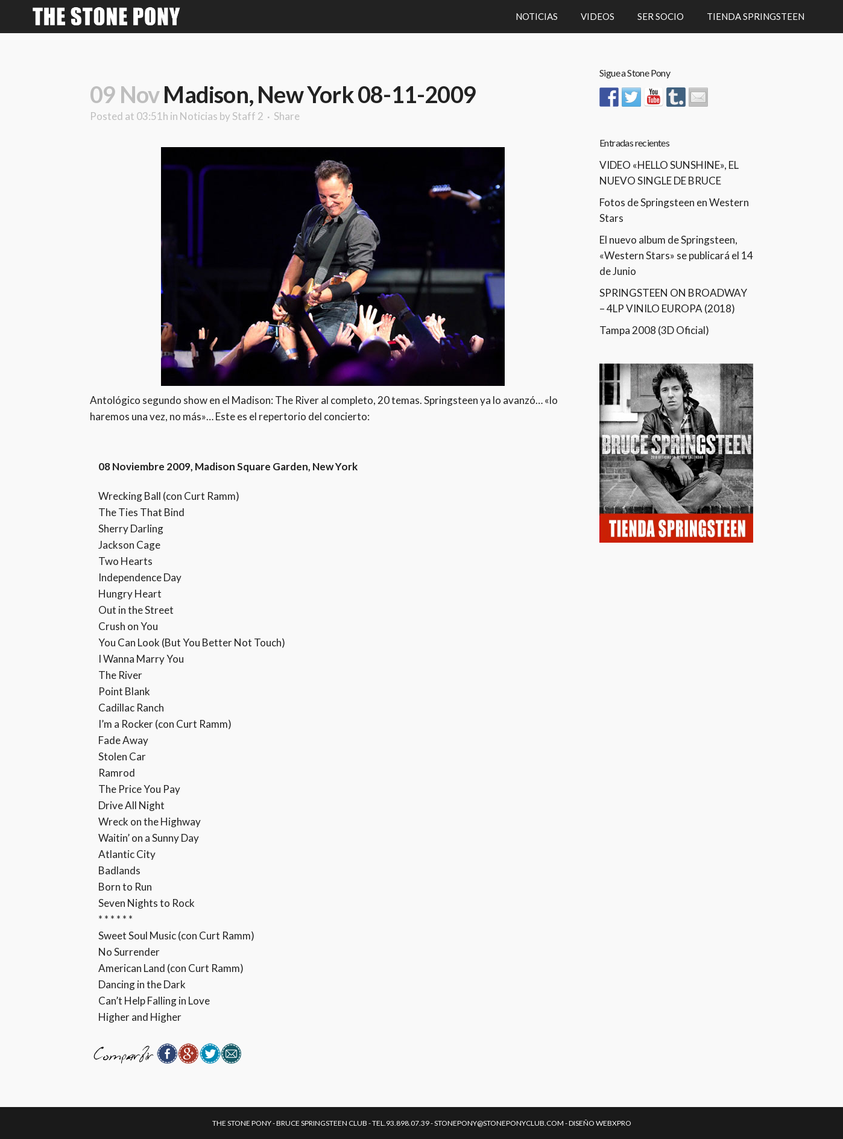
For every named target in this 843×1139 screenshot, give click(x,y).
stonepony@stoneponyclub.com (499, 1123)
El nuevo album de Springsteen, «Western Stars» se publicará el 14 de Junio (676, 255)
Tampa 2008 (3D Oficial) (654, 330)
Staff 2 (248, 116)
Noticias (199, 116)
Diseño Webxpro (600, 1123)
